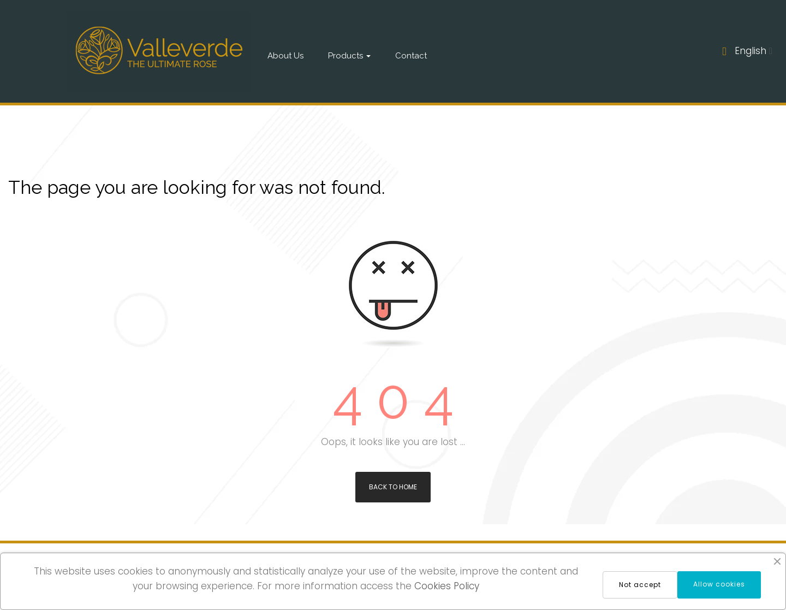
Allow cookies (719, 584)
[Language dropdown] (753, 51)
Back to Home (393, 486)
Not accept (640, 584)
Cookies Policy (446, 586)
